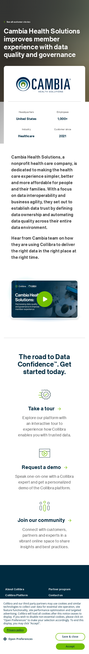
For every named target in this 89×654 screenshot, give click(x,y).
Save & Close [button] (70, 636)
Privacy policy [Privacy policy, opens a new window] (15, 630)
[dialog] (44, 626)
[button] (44, 299)
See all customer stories (17, 21)
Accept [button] (70, 646)
